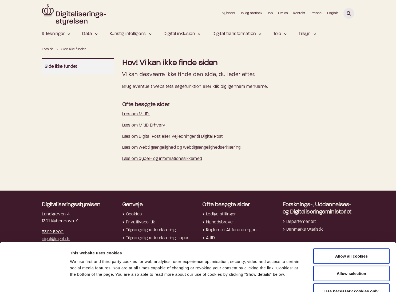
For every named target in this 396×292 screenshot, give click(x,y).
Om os (283, 13)
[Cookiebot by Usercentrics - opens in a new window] (34, 282)
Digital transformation (234, 33)
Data (87, 33)
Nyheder (228, 13)
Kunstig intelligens (128, 33)
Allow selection (351, 239)
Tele (277, 33)
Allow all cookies (351, 222)
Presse (316, 13)
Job (270, 13)
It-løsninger (53, 33)
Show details (283, 281)
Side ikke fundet (61, 66)
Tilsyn (305, 33)
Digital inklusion (179, 33)
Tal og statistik (251, 13)
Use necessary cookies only (351, 257)
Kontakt (299, 13)
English (332, 13)
